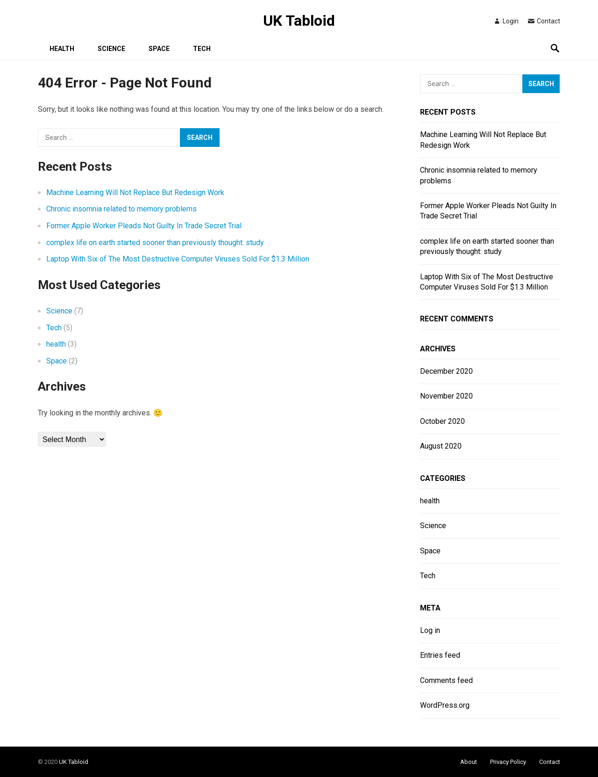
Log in (430, 630)
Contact (543, 21)
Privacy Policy (508, 761)
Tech (202, 48)
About (468, 761)
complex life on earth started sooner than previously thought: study (155, 242)
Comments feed (446, 680)
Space (159, 48)
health (62, 48)
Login (506, 21)
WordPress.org (445, 705)
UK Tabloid (299, 20)
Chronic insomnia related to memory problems (121, 208)
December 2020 (446, 371)
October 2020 (442, 421)
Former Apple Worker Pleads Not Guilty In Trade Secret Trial (144, 225)
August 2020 (441, 446)
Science (111, 48)
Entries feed (440, 655)
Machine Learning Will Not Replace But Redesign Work (135, 192)
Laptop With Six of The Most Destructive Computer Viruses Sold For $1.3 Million (177, 258)
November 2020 (446, 396)
